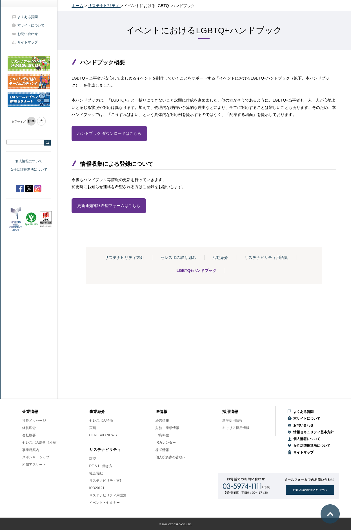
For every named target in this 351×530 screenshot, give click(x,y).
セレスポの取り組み (178, 257)
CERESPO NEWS (103, 435)
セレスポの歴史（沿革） (40, 443)
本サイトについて (31, 25)
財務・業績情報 (167, 428)
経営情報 (162, 421)
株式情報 (162, 450)
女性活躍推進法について (28, 169)
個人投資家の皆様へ (170, 457)
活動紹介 (220, 257)
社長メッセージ (34, 421)
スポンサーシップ (35, 457)
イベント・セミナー (104, 503)
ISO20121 (97, 488)
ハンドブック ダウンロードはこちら (109, 133)
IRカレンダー (165, 443)
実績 (92, 428)
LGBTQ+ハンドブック (196, 270)
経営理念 (29, 428)
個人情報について (28, 161)
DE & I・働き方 (101, 466)
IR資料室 (162, 435)
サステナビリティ (104, 5)
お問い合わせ (27, 34)
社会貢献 (96, 473)
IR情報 (161, 411)
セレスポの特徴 (101, 421)
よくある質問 (27, 17)
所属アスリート (34, 465)
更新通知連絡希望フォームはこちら (108, 205)
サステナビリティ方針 (124, 257)
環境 (92, 459)
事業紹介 (97, 411)
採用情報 (230, 411)
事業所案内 (30, 450)
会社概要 (29, 435)
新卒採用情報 (232, 421)
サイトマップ (27, 42)
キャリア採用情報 (235, 428)
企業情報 (30, 411)
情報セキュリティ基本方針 (313, 432)
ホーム (77, 5)
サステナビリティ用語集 (266, 257)
